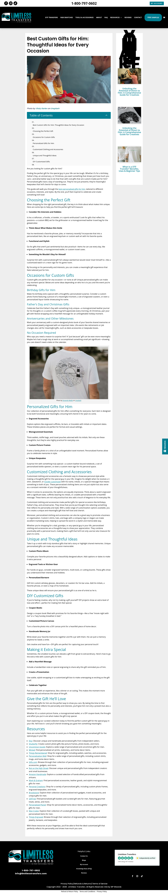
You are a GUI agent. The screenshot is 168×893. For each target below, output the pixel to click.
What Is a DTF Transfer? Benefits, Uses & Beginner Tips (129, 168)
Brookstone (34, 792)
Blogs (84, 860)
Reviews (84, 873)
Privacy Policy (67, 883)
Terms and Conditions (87, 891)
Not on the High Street (38, 768)
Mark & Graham (36, 780)
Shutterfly (33, 744)
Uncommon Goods (37, 747)
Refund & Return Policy (69, 891)
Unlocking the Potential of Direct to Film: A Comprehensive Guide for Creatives (129, 91)
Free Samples (153, 17)
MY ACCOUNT (157, 3)
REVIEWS (127, 17)
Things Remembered (38, 753)
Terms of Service (99, 883)
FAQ (106, 17)
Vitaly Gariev (41, 108)
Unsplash (55, 108)
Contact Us (84, 856)
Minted (32, 750)
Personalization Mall (37, 756)
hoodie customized (52, 481)
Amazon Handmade (37, 774)
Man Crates (34, 811)
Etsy (30, 741)
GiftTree (32, 798)
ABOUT (99, 17)
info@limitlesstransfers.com (31, 873)
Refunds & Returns (82, 883)
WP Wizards (116, 887)
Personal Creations (37, 786)
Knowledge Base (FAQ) (84, 869)
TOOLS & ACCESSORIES (84, 17)
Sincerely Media (68, 400)
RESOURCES (115, 17)
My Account (84, 864)
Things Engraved (36, 817)
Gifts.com (33, 762)
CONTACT (138, 17)
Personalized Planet (37, 805)
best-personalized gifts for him (72, 189)
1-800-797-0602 (84, 3)
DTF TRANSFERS (51, 17)
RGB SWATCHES (66, 17)
